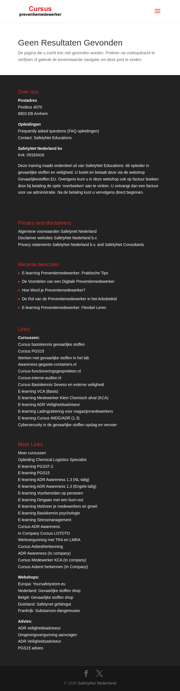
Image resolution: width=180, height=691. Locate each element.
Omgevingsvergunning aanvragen (47, 635)
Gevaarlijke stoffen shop (59, 590)
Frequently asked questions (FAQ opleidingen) (58, 131)
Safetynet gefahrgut (54, 604)
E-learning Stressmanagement (44, 520)
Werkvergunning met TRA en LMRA (49, 540)
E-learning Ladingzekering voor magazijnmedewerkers (65, 411)
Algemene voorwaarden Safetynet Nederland (57, 231)
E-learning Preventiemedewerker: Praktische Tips (65, 273)
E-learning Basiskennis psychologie (49, 513)
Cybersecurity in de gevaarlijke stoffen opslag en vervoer (67, 425)
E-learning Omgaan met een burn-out (50, 500)
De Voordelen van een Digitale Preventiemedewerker (68, 281)
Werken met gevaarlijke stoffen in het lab (53, 358)
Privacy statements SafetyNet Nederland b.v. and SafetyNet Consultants (81, 244)
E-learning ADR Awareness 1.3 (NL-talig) (53, 479)
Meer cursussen (32, 453)
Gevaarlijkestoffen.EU (37, 179)
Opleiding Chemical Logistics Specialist (52, 459)
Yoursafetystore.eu (49, 584)
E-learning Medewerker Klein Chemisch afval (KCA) (63, 398)
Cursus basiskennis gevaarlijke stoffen (51, 344)
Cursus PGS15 (31, 351)
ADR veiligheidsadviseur (39, 628)
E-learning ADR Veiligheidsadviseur (49, 404)
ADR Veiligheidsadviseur (39, 641)
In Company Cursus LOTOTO (44, 533)
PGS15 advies (30, 648)
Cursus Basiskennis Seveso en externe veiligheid (61, 384)
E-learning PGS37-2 (35, 466)
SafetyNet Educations (53, 138)
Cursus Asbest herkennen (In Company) (53, 566)
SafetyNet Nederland (97, 683)
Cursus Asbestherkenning (40, 546)
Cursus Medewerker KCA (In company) (52, 560)
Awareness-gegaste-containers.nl (47, 364)
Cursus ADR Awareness (39, 526)
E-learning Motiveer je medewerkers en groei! (57, 506)
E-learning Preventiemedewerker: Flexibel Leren (64, 307)
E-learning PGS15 (34, 473)
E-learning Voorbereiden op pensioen (50, 493)
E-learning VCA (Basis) (38, 391)
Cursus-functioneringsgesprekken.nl (49, 371)
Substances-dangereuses (57, 610)
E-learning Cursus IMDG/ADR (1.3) (49, 418)
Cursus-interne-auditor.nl (39, 378)
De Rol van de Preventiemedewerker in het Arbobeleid (69, 299)
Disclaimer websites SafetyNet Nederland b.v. (58, 238)
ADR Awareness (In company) (44, 553)
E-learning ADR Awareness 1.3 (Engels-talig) (57, 486)
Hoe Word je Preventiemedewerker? (53, 290)
